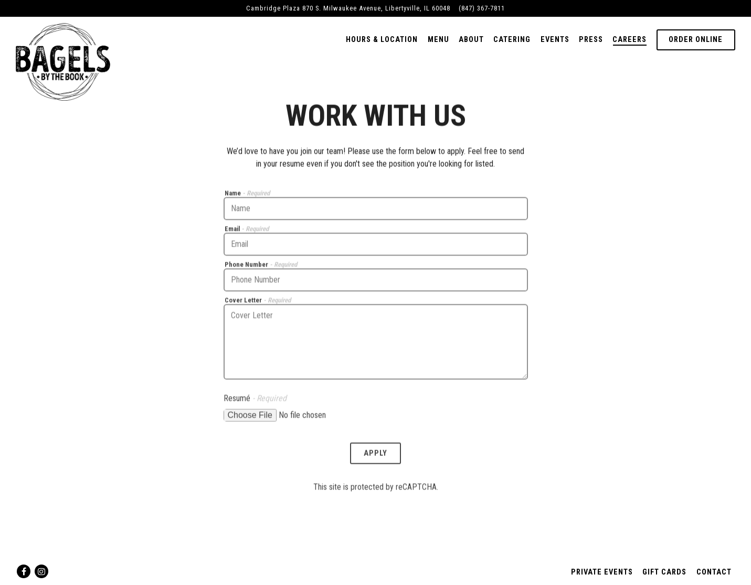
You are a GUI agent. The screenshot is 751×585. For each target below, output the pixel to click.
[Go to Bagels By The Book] (348, 8)
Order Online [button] (696, 39)
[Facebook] (23, 571)
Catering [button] (512, 39)
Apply (375, 455)
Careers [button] (629, 39)
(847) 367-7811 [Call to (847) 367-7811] (482, 8)
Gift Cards (664, 572)
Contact (714, 572)
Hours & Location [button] (382, 39)
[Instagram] (41, 571)
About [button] (471, 39)
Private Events (602, 572)
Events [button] (555, 39)
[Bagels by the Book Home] (63, 61)
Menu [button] (438, 39)
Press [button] (591, 39)
